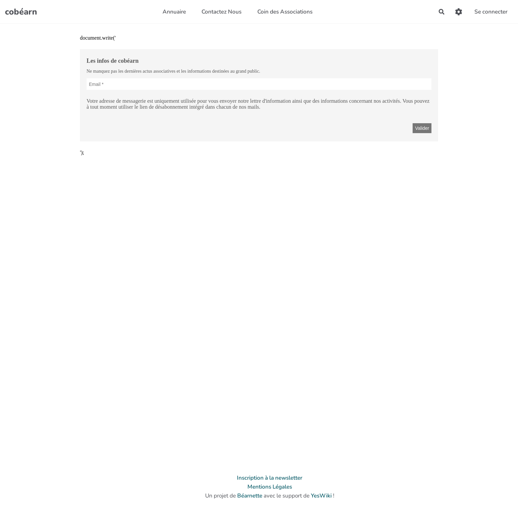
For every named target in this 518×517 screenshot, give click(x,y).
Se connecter (490, 12)
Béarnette (249, 495)
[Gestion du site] (459, 11)
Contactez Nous (221, 12)
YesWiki (321, 495)
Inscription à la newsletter (269, 478)
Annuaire (174, 12)
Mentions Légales (269, 487)
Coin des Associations (285, 12)
